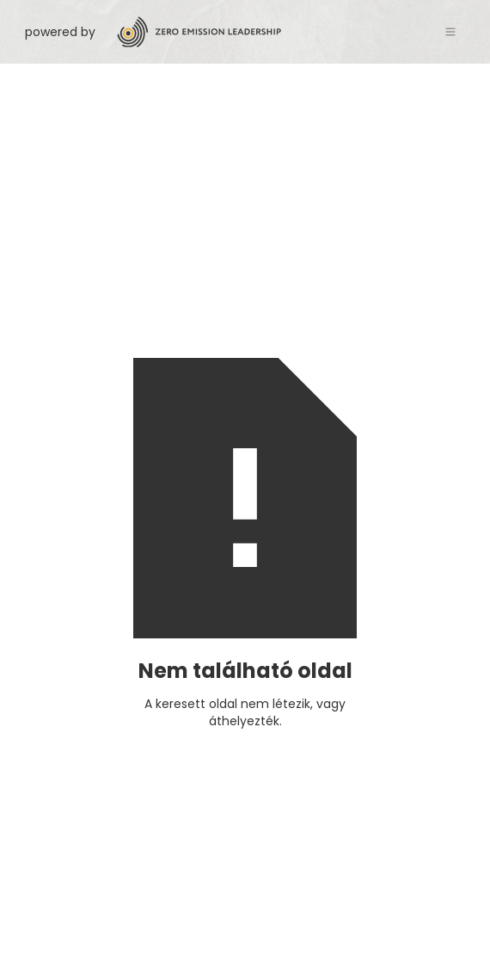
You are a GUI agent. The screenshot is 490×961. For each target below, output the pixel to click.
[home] (269, 32)
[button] (450, 31)
